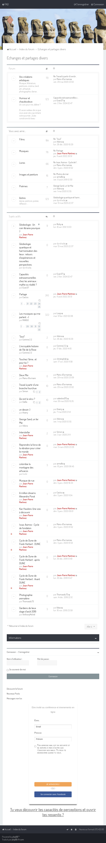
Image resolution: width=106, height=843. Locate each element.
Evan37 (60, 100)
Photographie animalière (25, 596)
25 (39, 307)
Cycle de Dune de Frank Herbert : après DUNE (29, 560)
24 (39, 303)
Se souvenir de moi (17, 669)
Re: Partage (58, 150)
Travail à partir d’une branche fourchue (29, 386)
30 (32, 326)
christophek (62, 358)
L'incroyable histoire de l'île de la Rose (29, 347)
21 (27, 303)
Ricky (59, 224)
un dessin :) (24, 409)
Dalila (24, 401)
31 (35, 326)
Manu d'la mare (63, 79)
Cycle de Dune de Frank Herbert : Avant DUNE (29, 579)
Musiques (24, 151)
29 (27, 326)
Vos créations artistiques (25, 78)
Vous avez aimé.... (17, 131)
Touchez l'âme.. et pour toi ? (28, 360)
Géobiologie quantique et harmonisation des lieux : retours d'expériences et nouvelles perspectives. (28, 254)
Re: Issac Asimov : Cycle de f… (65, 162)
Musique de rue (26, 480)
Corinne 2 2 (27, 339)
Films (22, 139)
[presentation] (55, 768)
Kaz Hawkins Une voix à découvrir (30, 510)
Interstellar (24, 432)
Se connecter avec (52, 794)
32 (39, 326)
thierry (25, 412)
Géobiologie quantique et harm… (67, 197)
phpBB (15, 836)
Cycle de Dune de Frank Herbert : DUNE (29, 542)
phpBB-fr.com (18, 839)
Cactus (25, 297)
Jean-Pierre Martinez (66, 153)
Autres (22, 198)
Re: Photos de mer (61, 174)
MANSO (25, 320)
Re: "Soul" (57, 139)
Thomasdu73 (28, 601)
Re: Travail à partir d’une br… (65, 76)
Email (36, 720)
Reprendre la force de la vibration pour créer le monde (30, 448)
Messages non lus (14, 698)
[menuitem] (5, 4)
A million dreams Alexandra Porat (27, 494)
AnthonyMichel (28, 614)
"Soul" (22, 336)
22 (31, 303)
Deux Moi (23, 375)
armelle (60, 176)
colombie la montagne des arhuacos (26, 467)
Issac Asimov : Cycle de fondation (29, 526)
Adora (59, 141)
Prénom (38, 733)
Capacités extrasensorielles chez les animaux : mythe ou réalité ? (28, 279)
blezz (59, 607)
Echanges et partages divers (27, 57)
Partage (23, 294)
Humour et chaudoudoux (25, 99)
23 (35, 303)
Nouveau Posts (13, 693)
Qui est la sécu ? (27, 398)
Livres (22, 162)
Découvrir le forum (15, 688)
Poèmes (23, 186)
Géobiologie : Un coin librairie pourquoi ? (29, 228)
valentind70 (62, 398)
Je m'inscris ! (53, 784)
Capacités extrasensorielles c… (66, 97)
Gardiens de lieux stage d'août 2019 (27, 609)
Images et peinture (28, 174)
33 (39, 329)
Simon (25, 391)
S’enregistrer (24, 652)
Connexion (11, 652)
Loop (59, 313)
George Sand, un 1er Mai (63, 185)
